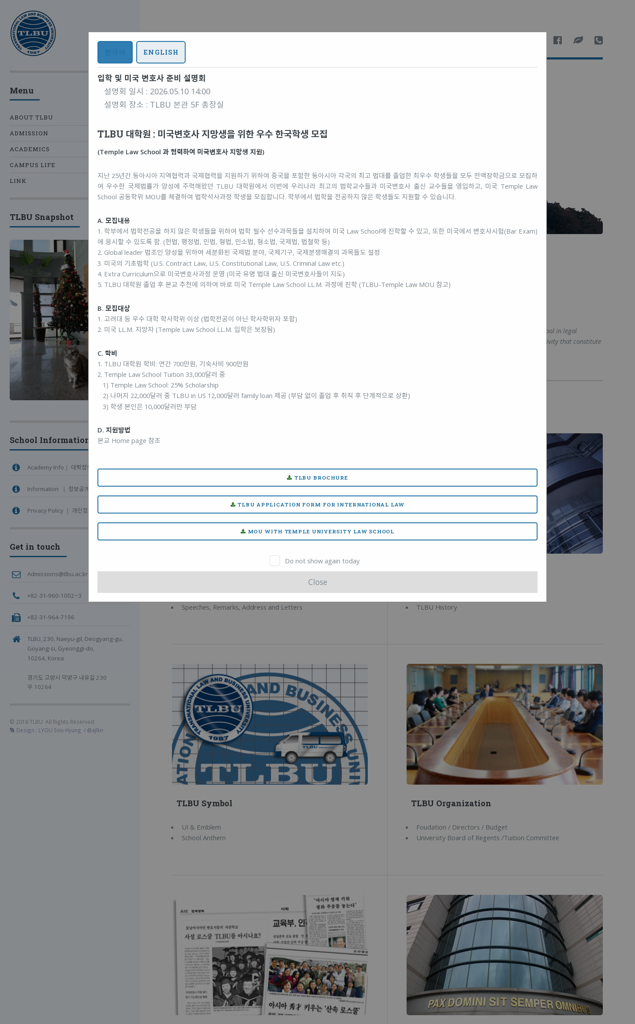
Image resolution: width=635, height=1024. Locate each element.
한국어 (115, 52)
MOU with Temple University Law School (317, 531)
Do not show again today (322, 560)
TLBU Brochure (317, 477)
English (161, 52)
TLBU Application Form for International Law (318, 504)
